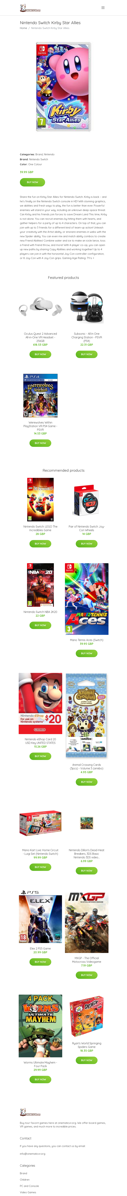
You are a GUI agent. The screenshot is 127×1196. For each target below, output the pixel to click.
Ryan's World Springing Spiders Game (86, 1045)
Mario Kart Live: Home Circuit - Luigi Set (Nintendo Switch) (40, 851)
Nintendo (49, 154)
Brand (39, 154)
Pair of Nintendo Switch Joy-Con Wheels (87, 528)
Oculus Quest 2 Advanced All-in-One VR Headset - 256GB (40, 337)
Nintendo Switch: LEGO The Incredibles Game (40, 528)
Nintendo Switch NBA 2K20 (40, 612)
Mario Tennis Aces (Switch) (86, 640)
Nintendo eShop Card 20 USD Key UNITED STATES (40, 741)
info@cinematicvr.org (32, 1153)
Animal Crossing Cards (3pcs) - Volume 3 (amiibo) (86, 766)
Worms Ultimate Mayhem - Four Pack (40, 1064)
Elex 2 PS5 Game (40, 948)
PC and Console (29, 1186)
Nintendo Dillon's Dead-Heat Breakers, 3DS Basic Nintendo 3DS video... (86, 853)
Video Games (28, 1192)
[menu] (103, 7)
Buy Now (32, 182)
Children (24, 1179)
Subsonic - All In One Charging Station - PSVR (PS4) (86, 337)
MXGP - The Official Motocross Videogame (86, 959)
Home (23, 28)
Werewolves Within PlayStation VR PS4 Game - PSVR (40, 426)
